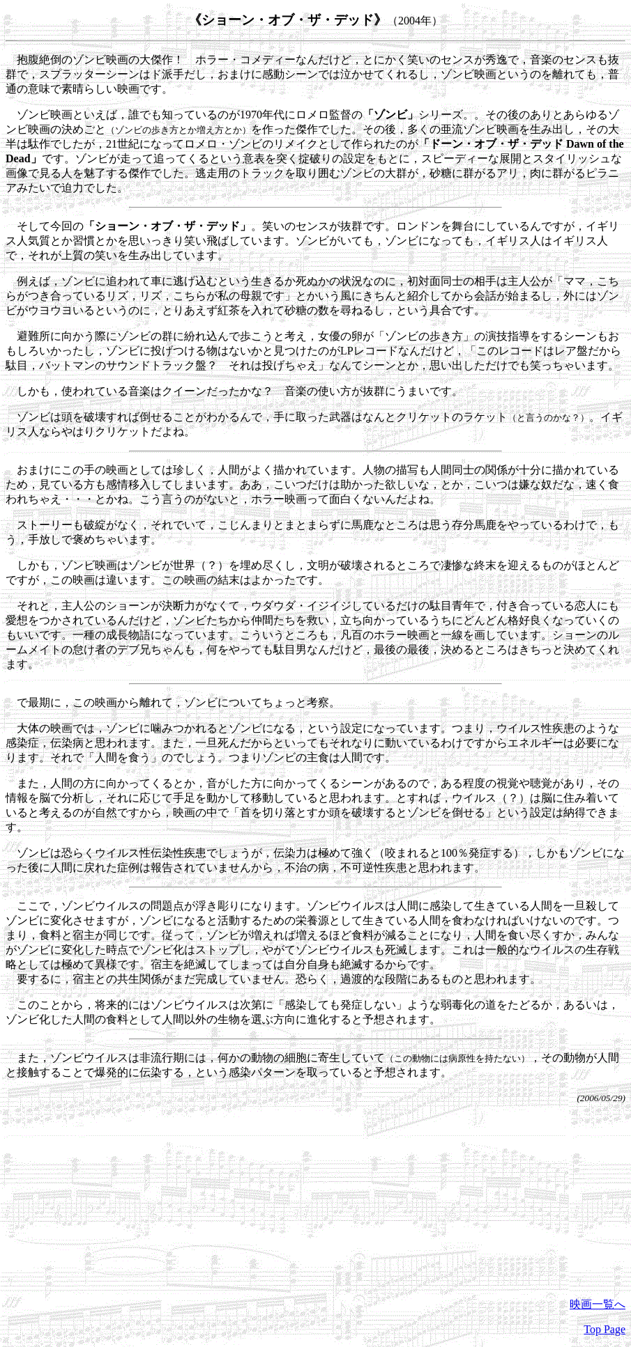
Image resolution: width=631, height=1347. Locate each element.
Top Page (604, 1329)
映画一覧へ (597, 1304)
